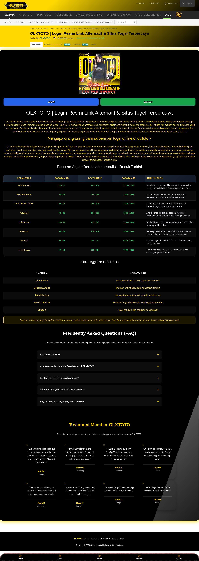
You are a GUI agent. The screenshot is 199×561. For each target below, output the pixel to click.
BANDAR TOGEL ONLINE (81, 22)
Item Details (36, 45)
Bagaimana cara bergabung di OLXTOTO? (99, 401)
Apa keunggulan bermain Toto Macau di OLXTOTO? (99, 366)
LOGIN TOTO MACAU (57, 28)
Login (60, 557)
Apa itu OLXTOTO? (99, 354)
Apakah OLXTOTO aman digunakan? (99, 378)
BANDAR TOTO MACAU (103, 22)
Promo (20, 557)
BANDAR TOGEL (62, 22)
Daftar (99, 557)
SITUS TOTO (20, 22)
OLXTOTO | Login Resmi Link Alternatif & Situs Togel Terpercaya (93, 28)
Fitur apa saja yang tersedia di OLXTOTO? (99, 390)
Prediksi (139, 557)
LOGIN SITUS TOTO (38, 28)
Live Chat (178, 557)
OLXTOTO (8, 22)
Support (93, 45)
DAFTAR (147, 102)
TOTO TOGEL (33, 22)
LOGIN (51, 102)
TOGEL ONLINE (47, 22)
